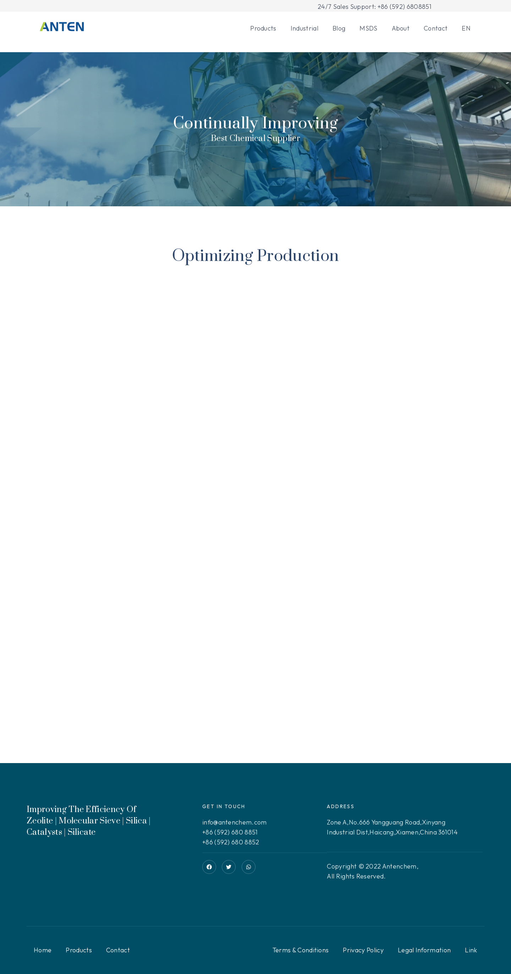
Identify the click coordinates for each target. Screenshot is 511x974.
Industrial (304, 28)
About (401, 28)
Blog (339, 28)
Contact (435, 28)
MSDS (368, 28)
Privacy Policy (363, 950)
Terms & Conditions (301, 950)
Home (42, 950)
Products (263, 28)
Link (471, 950)
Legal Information (424, 950)
